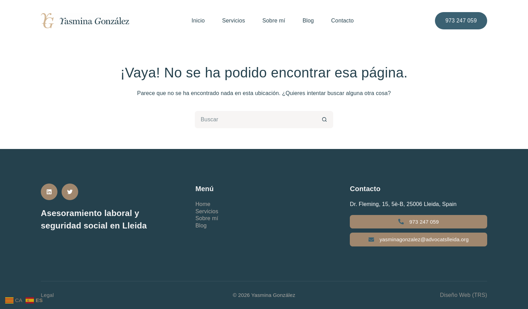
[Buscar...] (255, 119)
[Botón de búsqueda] (324, 119)
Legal (47, 295)
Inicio (198, 21)
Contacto (342, 21)
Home (202, 204)
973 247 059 (461, 21)
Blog (308, 21)
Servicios (233, 21)
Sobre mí (273, 21)
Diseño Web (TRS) (463, 295)
